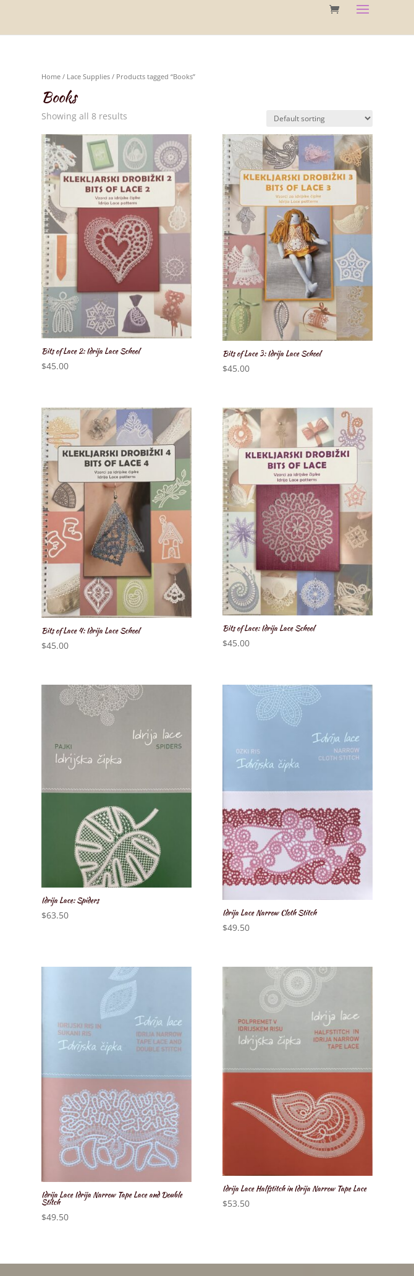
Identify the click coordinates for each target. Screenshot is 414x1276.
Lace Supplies (88, 76)
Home (51, 76)
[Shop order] (319, 118)
